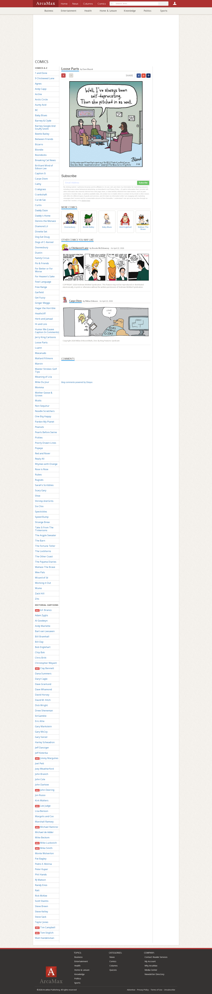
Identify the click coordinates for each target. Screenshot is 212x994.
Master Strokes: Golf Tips (46, 370)
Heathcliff (40, 313)
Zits (37, 598)
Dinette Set (41, 231)
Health (88, 10)
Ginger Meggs (42, 302)
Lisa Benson (41, 811)
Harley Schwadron (45, 742)
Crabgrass (40, 189)
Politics (147, 10)
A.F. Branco (43, 610)
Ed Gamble (40, 715)
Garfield (39, 292)
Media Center (151, 970)
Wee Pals (40, 572)
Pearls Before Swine (46, 432)
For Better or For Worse (44, 270)
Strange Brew (42, 522)
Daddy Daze (41, 210)
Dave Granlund (43, 684)
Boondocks (41, 155)
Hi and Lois (41, 324)
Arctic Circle (41, 99)
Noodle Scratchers (45, 411)
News (112, 957)
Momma (39, 387)
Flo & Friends (42, 263)
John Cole (40, 779)
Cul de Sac (40, 199)
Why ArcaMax (151, 965)
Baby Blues (41, 115)
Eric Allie (39, 721)
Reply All (39, 458)
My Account (150, 961)
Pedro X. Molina (43, 863)
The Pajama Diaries (45, 561)
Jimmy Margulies (46, 758)
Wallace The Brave (45, 567)
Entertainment (68, 10)
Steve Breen (41, 906)
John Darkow (42, 784)
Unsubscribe (169, 989)
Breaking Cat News (45, 160)
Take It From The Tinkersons (44, 529)
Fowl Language (43, 281)
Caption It (40, 173)
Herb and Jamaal (44, 318)
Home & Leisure (108, 10)
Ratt (37, 890)
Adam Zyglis (41, 615)
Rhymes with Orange (46, 464)
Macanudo (40, 353)
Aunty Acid (40, 104)
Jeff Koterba (41, 752)
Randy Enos (41, 885)
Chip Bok (40, 652)
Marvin (39, 363)
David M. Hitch (43, 700)
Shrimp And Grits (44, 501)
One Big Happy (43, 416)
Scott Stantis (41, 901)
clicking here (85, 200)
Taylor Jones (41, 922)
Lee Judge (43, 805)
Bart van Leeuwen (45, 631)
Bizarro (39, 144)
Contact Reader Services (156, 957)
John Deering (44, 790)
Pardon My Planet (44, 421)
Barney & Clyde (43, 120)
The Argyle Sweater (45, 535)
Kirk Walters (41, 800)
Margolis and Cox (44, 816)
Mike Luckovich (46, 842)
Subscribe (143, 183)
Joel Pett (39, 763)
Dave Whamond (43, 689)
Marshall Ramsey (44, 821)
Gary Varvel (41, 737)
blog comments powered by (76, 382)
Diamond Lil (41, 226)
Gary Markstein (43, 726)
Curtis (38, 205)
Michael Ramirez (46, 827)
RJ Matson (40, 879)
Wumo (38, 588)
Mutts (38, 400)
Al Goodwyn (41, 620)
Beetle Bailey (42, 133)
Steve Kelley (41, 911)
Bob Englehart (42, 647)
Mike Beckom (42, 837)
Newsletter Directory (154, 974)
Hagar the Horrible (45, 308)
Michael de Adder (44, 832)
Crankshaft (41, 194)
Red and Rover (42, 453)
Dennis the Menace (45, 221)
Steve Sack (40, 916)
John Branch (41, 774)
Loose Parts (41, 342)
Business (48, 10)
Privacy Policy (143, 989)
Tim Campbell (45, 927)
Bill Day (39, 641)
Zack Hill (39, 593)
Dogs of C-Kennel (44, 242)
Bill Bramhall (42, 636)
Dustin (38, 252)
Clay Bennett (44, 668)
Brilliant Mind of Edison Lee (44, 167)
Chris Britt (40, 657)
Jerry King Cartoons (45, 337)
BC (36, 110)
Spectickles (41, 511)
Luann (38, 347)
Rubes (38, 474)
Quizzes (113, 970)
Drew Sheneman (44, 710)
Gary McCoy (41, 731)
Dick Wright (41, 705)
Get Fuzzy (40, 297)
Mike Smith (43, 848)
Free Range (41, 287)
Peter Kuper (41, 869)
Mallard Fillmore (44, 358)
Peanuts (39, 427)
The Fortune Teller (45, 545)
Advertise (131, 989)
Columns (113, 965)
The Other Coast (44, 556)
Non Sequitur (42, 405)
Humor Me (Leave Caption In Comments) (47, 331)
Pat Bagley (40, 858)
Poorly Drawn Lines (45, 442)
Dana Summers (43, 673)
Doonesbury (41, 247)
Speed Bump (42, 516)
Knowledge (130, 10)
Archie (38, 94)
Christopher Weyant (46, 663)
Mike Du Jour (42, 382)
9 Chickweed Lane (44, 78)
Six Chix (39, 506)
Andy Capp (40, 88)
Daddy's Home (42, 215)
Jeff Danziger (42, 747)
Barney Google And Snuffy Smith (45, 127)
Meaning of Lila (43, 376)
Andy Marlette (42, 626)
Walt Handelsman (44, 938)
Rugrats (39, 479)
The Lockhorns (43, 551)
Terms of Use (156, 989)
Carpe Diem (41, 178)
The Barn (40, 540)
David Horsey (42, 694)
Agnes (38, 83)
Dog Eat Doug (42, 236)
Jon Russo (40, 795)
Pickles (39, 437)
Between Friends (44, 139)
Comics (112, 961)
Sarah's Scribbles (44, 485)
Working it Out (43, 582)
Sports (163, 10)
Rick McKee (41, 895)
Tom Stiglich (44, 932)
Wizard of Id (41, 577)
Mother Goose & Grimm (43, 394)
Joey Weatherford (44, 768)
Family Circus (42, 258)
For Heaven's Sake (45, 276)
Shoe (37, 495)
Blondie (39, 149)
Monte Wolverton (44, 853)
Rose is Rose (41, 469)
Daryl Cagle (41, 678)
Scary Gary (40, 490)
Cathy (38, 184)
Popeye (39, 448)
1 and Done (41, 73)
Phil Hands (41, 874)
